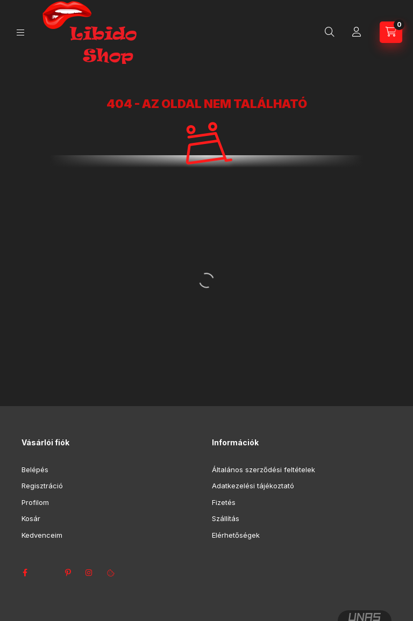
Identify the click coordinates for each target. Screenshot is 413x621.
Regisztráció (42, 485)
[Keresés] (329, 32)
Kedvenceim (42, 535)
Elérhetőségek (236, 535)
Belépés (35, 469)
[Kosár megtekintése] (391, 32)
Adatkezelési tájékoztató (253, 485)
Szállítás (225, 518)
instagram (89, 572)
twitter (46, 572)
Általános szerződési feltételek (263, 469)
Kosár (31, 518)
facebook (24, 572)
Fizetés (224, 502)
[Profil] (356, 32)
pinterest (68, 572)
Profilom (35, 502)
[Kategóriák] (20, 32)
